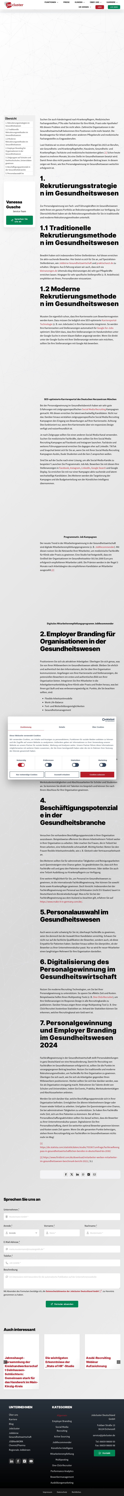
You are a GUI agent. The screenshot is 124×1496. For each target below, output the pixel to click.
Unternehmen (11, 1209)
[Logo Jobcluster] (13, 2)
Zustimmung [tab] (25, 727)
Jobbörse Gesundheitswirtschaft (75, 263)
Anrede (8, 1225)
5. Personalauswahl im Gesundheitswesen (15, 174)
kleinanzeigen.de (48, 270)
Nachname (91, 1225)
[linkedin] (11, 1461)
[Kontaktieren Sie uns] (104, 1453)
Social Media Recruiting (94, 409)
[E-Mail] (94, 1174)
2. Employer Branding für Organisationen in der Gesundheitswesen (16, 151)
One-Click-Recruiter (103, 996)
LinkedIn (85, 467)
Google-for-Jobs (105, 327)
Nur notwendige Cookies (26, 774)
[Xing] (89, 1174)
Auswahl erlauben (62, 774)
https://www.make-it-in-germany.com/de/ (61, 901)
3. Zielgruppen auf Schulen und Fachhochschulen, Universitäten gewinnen (18, 160)
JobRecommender (104, 546)
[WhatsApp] (83, 1174)
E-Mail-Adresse (12, 1241)
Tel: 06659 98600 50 (105, 1441)
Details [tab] (62, 727)
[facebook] (18, 1461)
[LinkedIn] (77, 1174)
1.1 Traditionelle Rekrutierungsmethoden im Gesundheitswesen (17, 132)
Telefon (8, 1255)
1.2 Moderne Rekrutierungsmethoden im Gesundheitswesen (17, 142)
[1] (105, 152)
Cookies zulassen (97, 774)
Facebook (64, 467)
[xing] (24, 1461)
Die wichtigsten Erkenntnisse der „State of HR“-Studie (59, 1362)
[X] (72, 1174)
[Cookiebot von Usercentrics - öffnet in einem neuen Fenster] (103, 720)
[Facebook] (66, 1174)
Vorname (49, 1225)
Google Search (98, 467)
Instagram (75, 467)
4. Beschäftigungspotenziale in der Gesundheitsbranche (18, 168)
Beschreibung (10, 1269)
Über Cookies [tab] (98, 727)
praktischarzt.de (105, 263)
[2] (53, 570)
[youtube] (31, 1461)
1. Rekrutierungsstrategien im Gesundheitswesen (18, 124)
